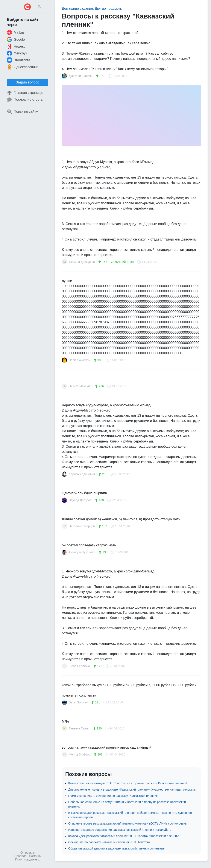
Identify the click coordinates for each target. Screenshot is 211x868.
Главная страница (25, 92)
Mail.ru (15, 32)
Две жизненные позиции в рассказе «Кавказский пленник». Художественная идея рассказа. (132, 789)
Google (16, 39)
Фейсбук (17, 53)
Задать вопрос (27, 82)
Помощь (35, 856)
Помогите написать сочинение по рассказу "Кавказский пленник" (113, 795)
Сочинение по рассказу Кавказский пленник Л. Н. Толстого (109, 842)
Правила (20, 856)
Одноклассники (22, 66)
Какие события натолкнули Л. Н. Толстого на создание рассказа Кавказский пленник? (128, 783)
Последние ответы (25, 99)
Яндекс (16, 46)
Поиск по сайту (22, 111)
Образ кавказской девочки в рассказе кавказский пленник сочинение (116, 848)
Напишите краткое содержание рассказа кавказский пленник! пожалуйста (119, 829)
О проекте (27, 852)
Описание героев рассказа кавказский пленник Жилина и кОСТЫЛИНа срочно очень (127, 823)
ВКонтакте (18, 60)
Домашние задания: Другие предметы (92, 8)
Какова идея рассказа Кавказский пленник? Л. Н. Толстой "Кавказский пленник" (123, 836)
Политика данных (27, 859)
